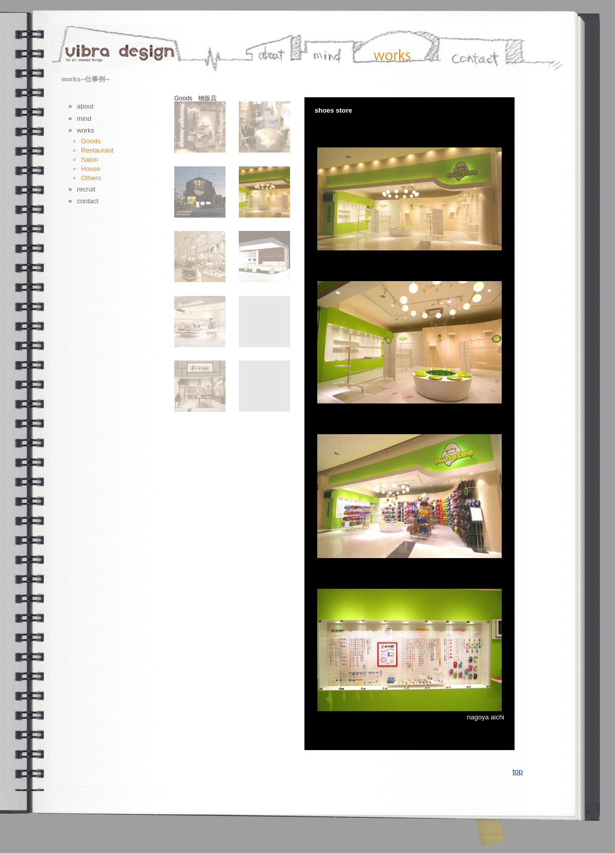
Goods (90, 141)
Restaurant (97, 150)
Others (91, 178)
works (85, 130)
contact (87, 201)
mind (84, 118)
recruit (86, 189)
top (517, 771)
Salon (89, 159)
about (85, 106)
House (90, 169)
